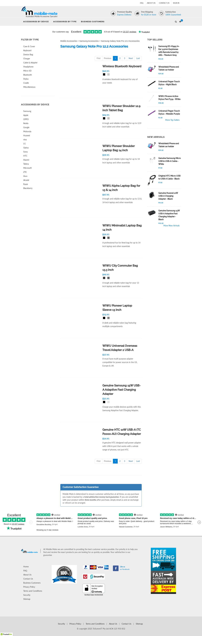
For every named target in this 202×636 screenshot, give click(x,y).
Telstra (26, 164)
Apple (25, 115)
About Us (151, 3)
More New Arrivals (171, 225)
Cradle (26, 83)
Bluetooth (27, 75)
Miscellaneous (29, 87)
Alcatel (26, 180)
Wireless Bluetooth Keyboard (121, 66)
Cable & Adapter (30, 62)
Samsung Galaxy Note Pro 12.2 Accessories (120, 41)
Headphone (28, 66)
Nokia (25, 123)
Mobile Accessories (68, 41)
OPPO (26, 119)
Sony (25, 152)
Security (26, 595)
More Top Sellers (172, 120)
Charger (26, 58)
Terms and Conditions (32, 591)
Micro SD (27, 71)
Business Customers (32, 583)
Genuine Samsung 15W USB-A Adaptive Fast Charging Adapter (121, 390)
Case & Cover (29, 46)
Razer (25, 184)
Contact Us (164, 3)
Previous (107, 58)
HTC (25, 156)
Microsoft (27, 168)
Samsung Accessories (89, 41)
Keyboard (27, 50)
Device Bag (28, 54)
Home (26, 566)
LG (24, 143)
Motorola (27, 131)
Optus (26, 147)
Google (26, 127)
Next (131, 58)
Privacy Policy (29, 587)
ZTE (25, 172)
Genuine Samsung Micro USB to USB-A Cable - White (169, 161)
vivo (25, 139)
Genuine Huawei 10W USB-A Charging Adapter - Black (168, 196)
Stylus (25, 79)
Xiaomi (26, 160)
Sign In (176, 3)
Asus (25, 176)
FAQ (141, 3)
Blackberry (27, 188)
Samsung (27, 111)
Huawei (26, 135)
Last (138, 58)
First (98, 58)
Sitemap (26, 599)
